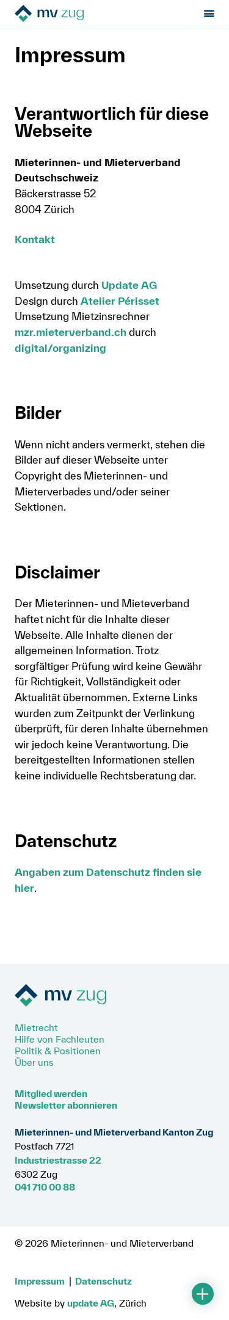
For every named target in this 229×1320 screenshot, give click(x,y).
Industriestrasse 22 (58, 1159)
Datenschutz (103, 1280)
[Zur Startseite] (83, 14)
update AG (90, 1302)
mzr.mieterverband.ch (70, 332)
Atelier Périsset (120, 301)
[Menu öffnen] (209, 14)
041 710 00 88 (45, 1186)
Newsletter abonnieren (66, 1104)
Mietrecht (36, 1027)
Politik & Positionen (58, 1050)
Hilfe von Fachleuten (59, 1039)
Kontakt (35, 239)
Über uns (34, 1062)
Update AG (129, 285)
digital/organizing (60, 348)
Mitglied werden (51, 1093)
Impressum (40, 1280)
